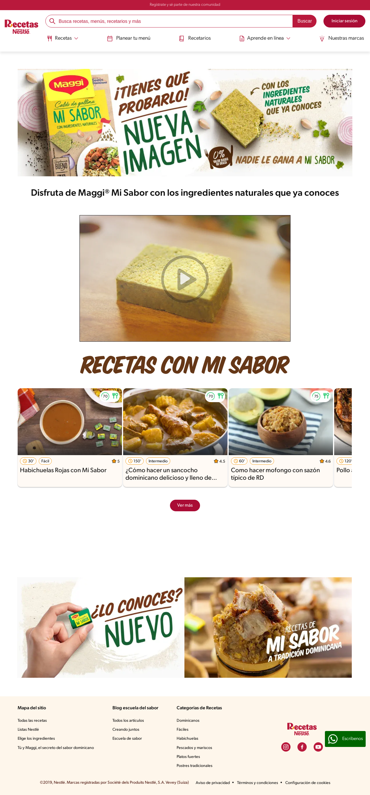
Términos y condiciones (257, 783)
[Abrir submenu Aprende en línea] (265, 38)
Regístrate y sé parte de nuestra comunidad (185, 5)
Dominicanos (188, 721)
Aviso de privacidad (213, 783)
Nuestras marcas (341, 38)
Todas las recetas (32, 721)
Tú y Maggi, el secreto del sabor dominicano (56, 748)
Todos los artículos (128, 721)
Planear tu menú (128, 38)
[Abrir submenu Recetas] (62, 38)
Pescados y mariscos (194, 748)
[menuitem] (62, 40)
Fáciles (182, 730)
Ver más (185, 505)
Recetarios (195, 38)
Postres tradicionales (194, 766)
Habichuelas (187, 739)
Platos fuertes (188, 757)
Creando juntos (125, 730)
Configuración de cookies (307, 783)
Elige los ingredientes (36, 739)
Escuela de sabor (127, 739)
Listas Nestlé (28, 730)
